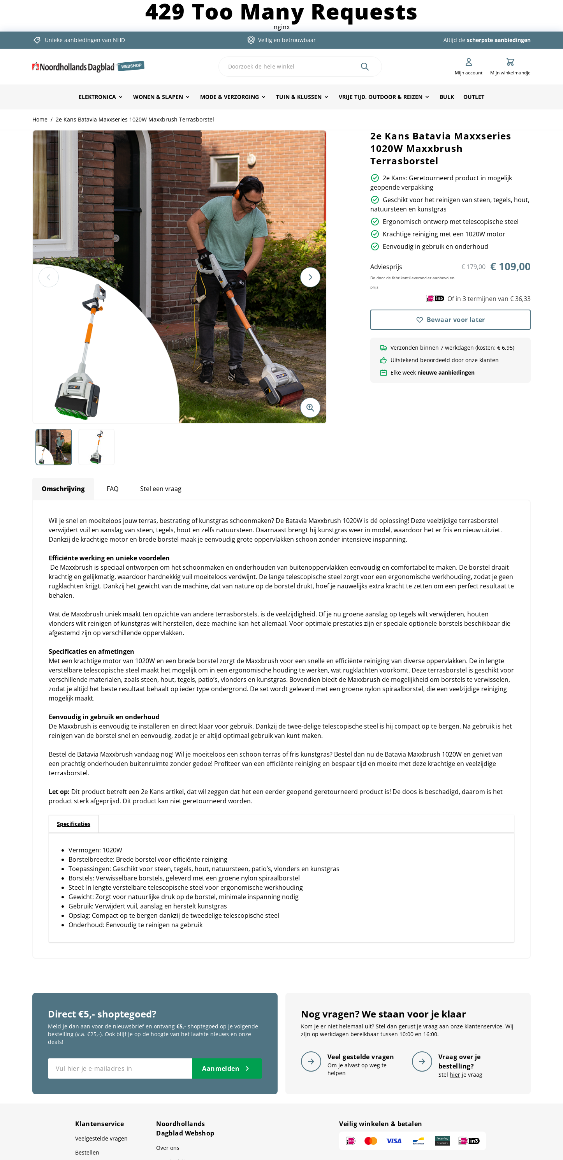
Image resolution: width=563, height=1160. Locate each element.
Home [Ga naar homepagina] (40, 119)
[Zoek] (365, 66)
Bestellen (87, 1152)
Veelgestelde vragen (101, 1138)
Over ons (167, 1147)
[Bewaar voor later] (450, 320)
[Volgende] (310, 277)
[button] (179, 277)
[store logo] (88, 66)
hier (455, 1074)
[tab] (74, 824)
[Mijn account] (468, 66)
